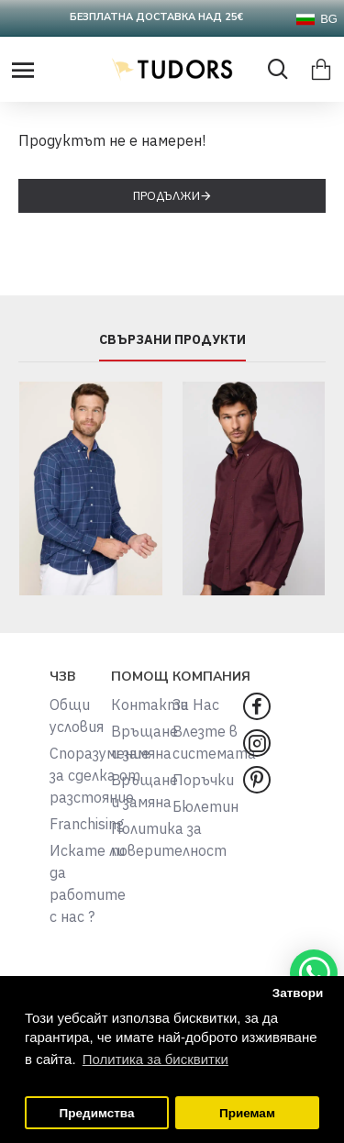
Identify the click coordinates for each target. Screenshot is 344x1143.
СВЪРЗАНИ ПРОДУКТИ (172, 340)
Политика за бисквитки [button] (155, 1059)
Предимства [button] (97, 1113)
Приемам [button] (247, 1113)
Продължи (166, 196)
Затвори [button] (298, 993)
